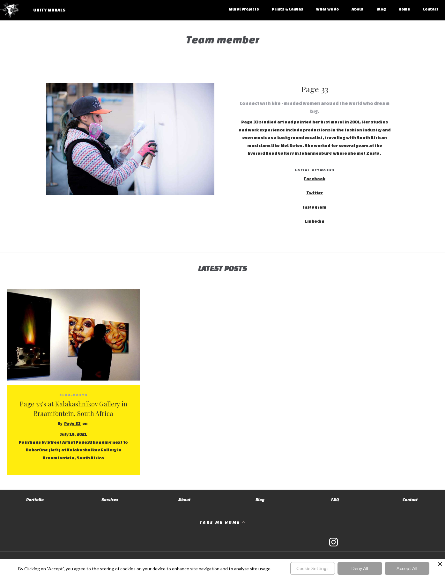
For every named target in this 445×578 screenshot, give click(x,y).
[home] (36, 13)
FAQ (335, 499)
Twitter (314, 192)
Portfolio (35, 499)
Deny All (360, 568)
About (358, 9)
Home (404, 9)
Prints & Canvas (287, 9)
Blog (381, 9)
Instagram (314, 207)
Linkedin (314, 221)
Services (109, 499)
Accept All (407, 568)
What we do (327, 9)
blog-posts (73, 395)
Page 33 (72, 423)
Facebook (314, 178)
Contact (431, 9)
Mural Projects (244, 9)
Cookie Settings (312, 568)
